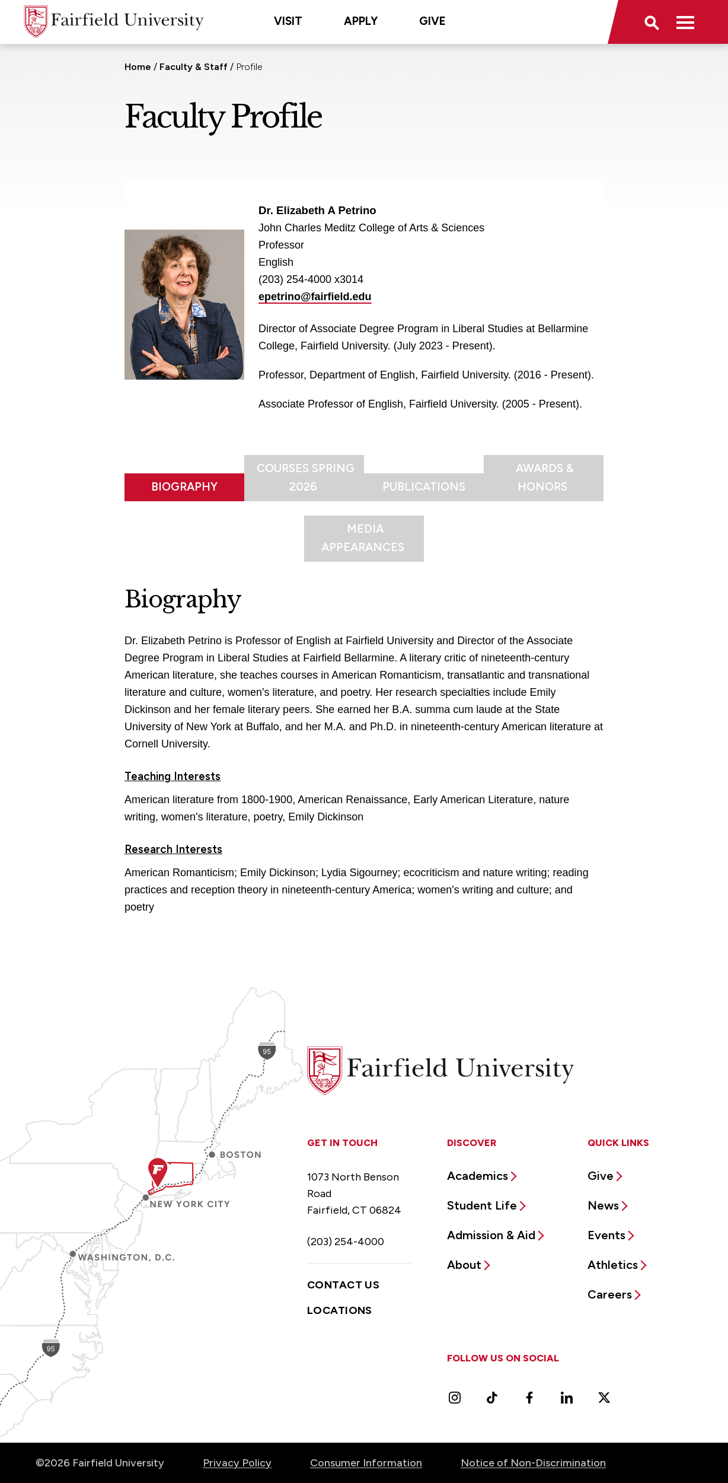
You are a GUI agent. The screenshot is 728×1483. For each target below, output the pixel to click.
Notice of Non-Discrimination (533, 1462)
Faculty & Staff (193, 66)
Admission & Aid (491, 1235)
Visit (288, 21)
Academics (477, 1176)
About (464, 1265)
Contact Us (343, 1284)
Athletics (612, 1265)
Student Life (482, 1205)
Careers (609, 1294)
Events (606, 1235)
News (603, 1205)
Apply (361, 21)
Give (432, 21)
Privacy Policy (237, 1462)
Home (137, 66)
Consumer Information (366, 1462)
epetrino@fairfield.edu (315, 297)
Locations (339, 1310)
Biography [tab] (184, 487)
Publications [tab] (423, 487)
